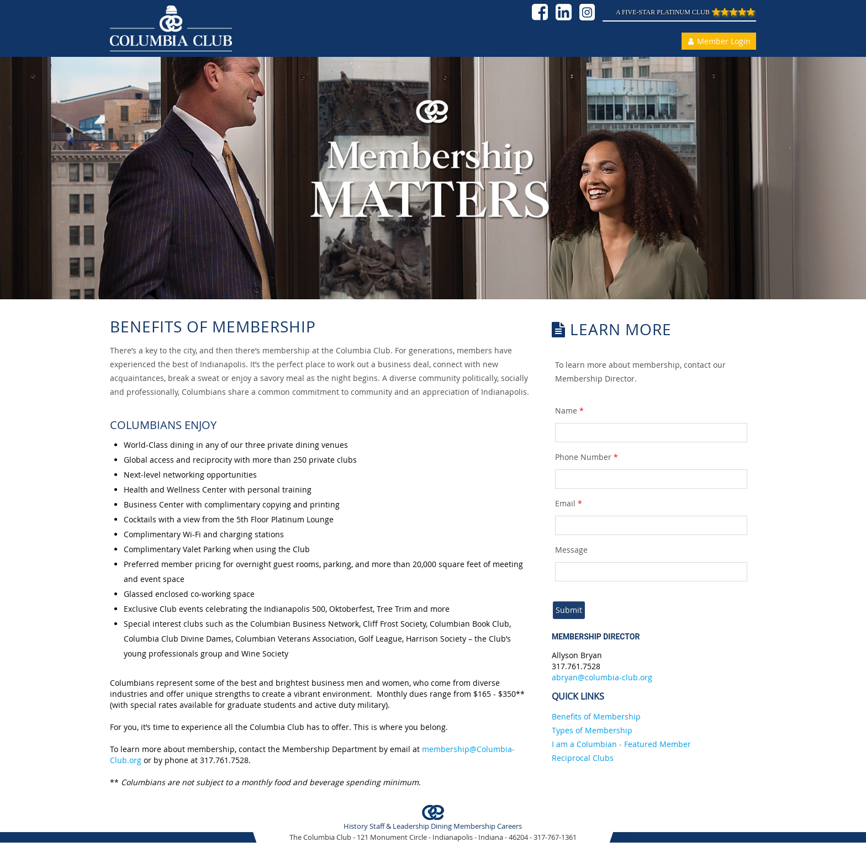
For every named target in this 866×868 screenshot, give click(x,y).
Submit (569, 610)
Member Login (718, 41)
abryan (565, 677)
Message (571, 549)
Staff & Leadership (399, 826)
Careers (509, 826)
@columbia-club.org (615, 677)
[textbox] (651, 432)
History (356, 826)
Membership (474, 826)
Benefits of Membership (596, 716)
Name (569, 410)
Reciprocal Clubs (583, 758)
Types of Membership (592, 730)
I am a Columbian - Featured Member (621, 744)
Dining (441, 826)
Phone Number (586, 457)
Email (568, 503)
